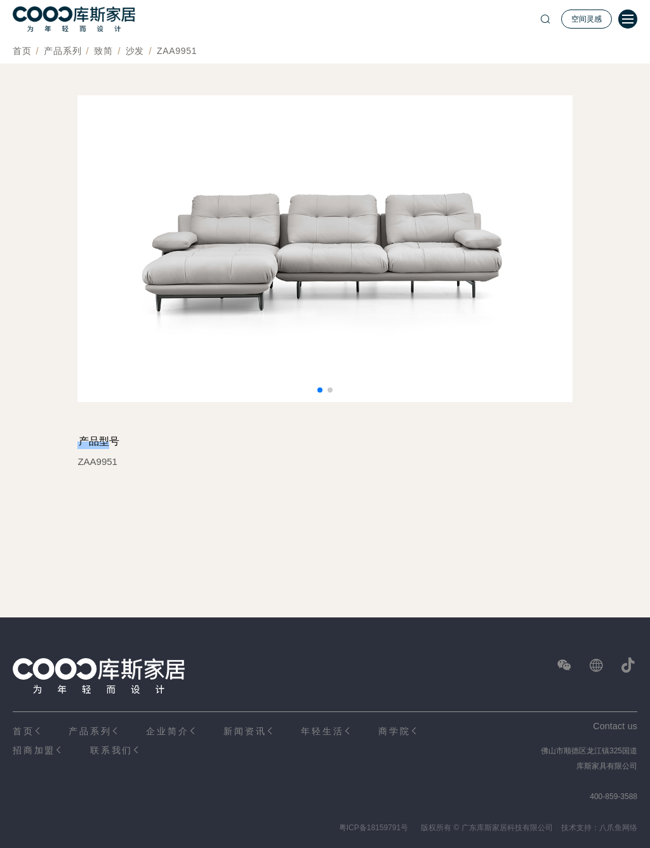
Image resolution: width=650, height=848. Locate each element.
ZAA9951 (177, 51)
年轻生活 (322, 731)
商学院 (394, 731)
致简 (103, 51)
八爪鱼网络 (618, 827)
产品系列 (62, 51)
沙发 (135, 51)
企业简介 (167, 731)
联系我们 (111, 750)
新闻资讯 (244, 731)
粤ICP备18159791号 (373, 827)
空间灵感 (586, 19)
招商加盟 (34, 750)
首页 (22, 51)
